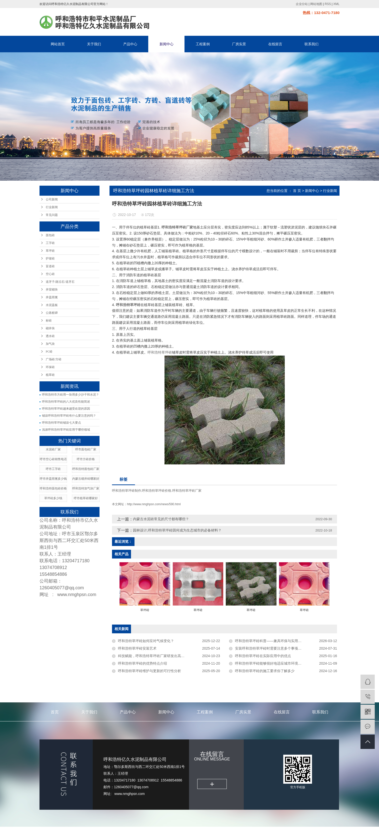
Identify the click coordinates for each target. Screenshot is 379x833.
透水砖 (50, 336)
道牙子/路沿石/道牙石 (60, 282)
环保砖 (50, 367)
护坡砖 (50, 258)
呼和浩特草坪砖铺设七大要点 (61, 422)
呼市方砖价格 (86, 459)
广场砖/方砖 (54, 359)
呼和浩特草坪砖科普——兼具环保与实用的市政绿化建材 (278, 641)
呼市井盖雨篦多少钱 (53, 478)
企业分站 (302, 4)
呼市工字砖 (53, 469)
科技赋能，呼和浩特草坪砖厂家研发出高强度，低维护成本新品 (167, 656)
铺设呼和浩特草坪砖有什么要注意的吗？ (69, 415)
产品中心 (130, 44)
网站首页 (58, 44)
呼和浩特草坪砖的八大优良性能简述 (66, 401)
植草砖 (50, 375)
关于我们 (94, 44)
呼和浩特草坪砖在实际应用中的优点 (263, 656)
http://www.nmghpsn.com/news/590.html (154, 504)
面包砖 (50, 235)
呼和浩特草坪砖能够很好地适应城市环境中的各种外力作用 (280, 663)
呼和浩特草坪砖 (160, 352)
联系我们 (311, 44)
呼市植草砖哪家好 (86, 498)
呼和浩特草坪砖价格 (156, 490)
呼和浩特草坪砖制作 (126, 490)
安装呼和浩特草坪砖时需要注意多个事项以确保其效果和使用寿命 (285, 648)
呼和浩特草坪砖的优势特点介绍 (142, 663)
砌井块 (50, 328)
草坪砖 (50, 250)
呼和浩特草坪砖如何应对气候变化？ (146, 641)
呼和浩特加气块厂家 (85, 488)
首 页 (297, 191)
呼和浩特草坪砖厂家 (187, 490)
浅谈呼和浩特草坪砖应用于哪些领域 (66, 429)
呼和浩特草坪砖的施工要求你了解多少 (264, 671)
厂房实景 (239, 44)
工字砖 (50, 243)
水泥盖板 (52, 305)
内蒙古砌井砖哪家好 (85, 478)
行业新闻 (52, 207)
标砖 (49, 320)
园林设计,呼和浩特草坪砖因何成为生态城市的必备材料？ (177, 530)
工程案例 (203, 44)
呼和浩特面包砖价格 (53, 488)
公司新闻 (52, 199)
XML (336, 4)
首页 (55, 712)
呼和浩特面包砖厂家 (85, 469)
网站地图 (316, 4)
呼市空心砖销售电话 (53, 459)
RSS (328, 4)
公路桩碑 (52, 313)
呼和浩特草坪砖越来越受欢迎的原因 (66, 408)
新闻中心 (167, 44)
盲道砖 (50, 266)
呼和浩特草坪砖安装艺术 (137, 648)
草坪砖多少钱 (53, 498)
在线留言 (275, 44)
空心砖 (50, 274)
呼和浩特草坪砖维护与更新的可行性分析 (149, 671)
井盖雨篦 (52, 297)
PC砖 (49, 351)
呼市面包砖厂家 (85, 449)
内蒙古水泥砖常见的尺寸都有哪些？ (161, 519)
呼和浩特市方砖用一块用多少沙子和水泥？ (70, 394)
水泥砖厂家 (53, 449)
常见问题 (52, 215)
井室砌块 (52, 289)
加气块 (50, 344)
